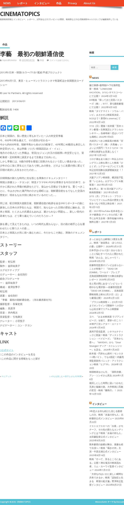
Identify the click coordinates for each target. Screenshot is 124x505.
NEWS (7, 3)
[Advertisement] (62, 30)
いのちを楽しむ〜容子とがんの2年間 (65, 376)
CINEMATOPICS (20, 14)
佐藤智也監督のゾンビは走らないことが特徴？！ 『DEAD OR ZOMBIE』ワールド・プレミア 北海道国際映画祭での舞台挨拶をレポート (106, 272)
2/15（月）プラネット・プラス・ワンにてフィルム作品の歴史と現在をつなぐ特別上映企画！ (106, 200)
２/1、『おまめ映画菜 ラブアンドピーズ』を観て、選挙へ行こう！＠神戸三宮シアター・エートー (106, 320)
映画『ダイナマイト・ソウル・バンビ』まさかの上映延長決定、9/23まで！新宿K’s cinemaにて (106, 115)
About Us (89, 3)
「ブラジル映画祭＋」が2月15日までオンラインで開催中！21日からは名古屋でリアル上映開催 (106, 306)
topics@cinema (9, 60)
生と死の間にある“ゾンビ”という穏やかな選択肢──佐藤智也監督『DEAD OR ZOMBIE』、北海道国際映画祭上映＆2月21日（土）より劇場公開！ (106, 291)
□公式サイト (7, 350)
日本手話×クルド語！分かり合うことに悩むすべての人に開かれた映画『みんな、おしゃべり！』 (106, 254)
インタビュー (42, 3)
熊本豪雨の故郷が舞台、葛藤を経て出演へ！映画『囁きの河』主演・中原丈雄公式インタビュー (106, 448)
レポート (22, 3)
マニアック (6, 376)
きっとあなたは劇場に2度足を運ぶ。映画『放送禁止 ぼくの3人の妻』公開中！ (105, 243)
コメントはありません (59, 60)
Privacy (72, 3)
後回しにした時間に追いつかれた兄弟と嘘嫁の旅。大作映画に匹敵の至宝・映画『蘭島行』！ (106, 387)
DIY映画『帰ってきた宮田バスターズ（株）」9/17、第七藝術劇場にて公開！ (106, 104)
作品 (58, 3)
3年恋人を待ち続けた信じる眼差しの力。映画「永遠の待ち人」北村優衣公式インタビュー (106, 415)
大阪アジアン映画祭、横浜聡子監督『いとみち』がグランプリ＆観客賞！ (106, 181)
